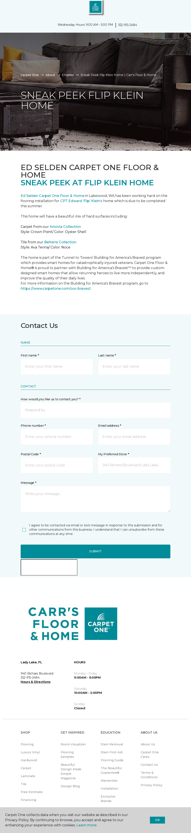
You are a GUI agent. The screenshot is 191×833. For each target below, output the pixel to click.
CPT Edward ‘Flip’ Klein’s (81, 201)
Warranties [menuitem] (109, 781)
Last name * (107, 355)
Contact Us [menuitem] (149, 765)
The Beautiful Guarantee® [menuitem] (111, 770)
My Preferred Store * (113, 454)
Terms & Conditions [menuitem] (149, 775)
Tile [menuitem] (23, 784)
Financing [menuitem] (28, 800)
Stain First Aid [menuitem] (111, 752)
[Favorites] (179, 8)
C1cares (68, 75)
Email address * (109, 425)
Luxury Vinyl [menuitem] (30, 752)
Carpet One (30, 75)
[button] (174, 8)
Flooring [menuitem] (27, 744)
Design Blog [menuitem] (70, 786)
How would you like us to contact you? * (50, 399)
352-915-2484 (127, 25)
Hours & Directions (36, 682)
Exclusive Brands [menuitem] (108, 799)
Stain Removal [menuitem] (112, 744)
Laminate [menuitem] (28, 776)
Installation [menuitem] (109, 788)
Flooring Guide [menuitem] (112, 760)
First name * (30, 355)
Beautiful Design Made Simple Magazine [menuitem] (71, 771)
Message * (28, 482)
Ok (157, 820)
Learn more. (86, 825)
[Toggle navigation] (6, 8)
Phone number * (33, 425)
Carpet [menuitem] (26, 768)
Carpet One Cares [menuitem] (150, 754)
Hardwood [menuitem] (29, 760)
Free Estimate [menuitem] (32, 792)
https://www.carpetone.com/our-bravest (56, 288)
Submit (95, 551)
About (50, 75)
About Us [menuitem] (148, 744)
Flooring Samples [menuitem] (67, 754)
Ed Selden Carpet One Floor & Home (52, 196)
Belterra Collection (60, 242)
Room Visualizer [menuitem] (73, 744)
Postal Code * (31, 454)
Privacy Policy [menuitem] (151, 785)
